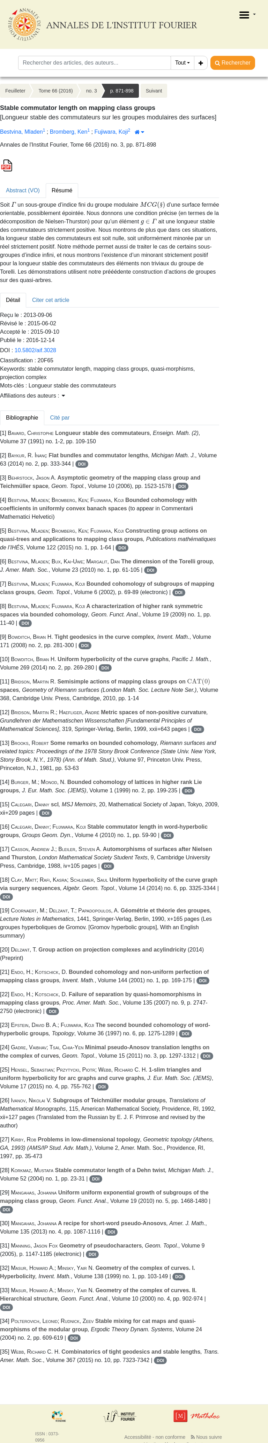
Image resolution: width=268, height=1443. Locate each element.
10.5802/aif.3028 (35, 350)
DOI (81, 464)
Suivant (154, 91)
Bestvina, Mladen (21, 132)
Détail (13, 300)
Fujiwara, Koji (111, 132)
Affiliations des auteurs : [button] (32, 396)
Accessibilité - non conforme (154, 1437)
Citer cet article (50, 300)
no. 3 (91, 91)
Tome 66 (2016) (56, 91)
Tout (180, 63)
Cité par (60, 418)
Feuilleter (15, 91)
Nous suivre (206, 1437)
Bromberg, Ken (69, 132)
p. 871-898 (122, 91)
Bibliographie (22, 418)
